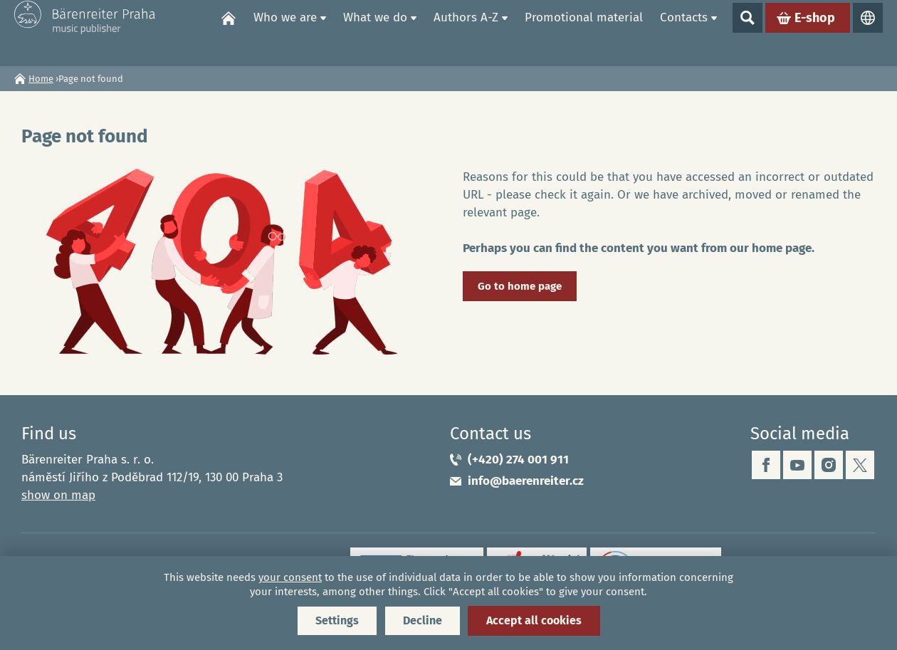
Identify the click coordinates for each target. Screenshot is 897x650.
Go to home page (520, 286)
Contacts (684, 32)
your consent (290, 577)
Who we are (285, 32)
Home (228, 32)
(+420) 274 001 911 (518, 459)
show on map (58, 495)
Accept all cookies (534, 620)
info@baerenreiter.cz (526, 480)
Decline (422, 620)
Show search (747, 33)
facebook (766, 465)
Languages (868, 33)
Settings (337, 620)
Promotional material (584, 32)
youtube (797, 465)
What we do (375, 32)
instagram (828, 465)
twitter (860, 465)
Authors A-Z (466, 32)
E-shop (814, 33)
